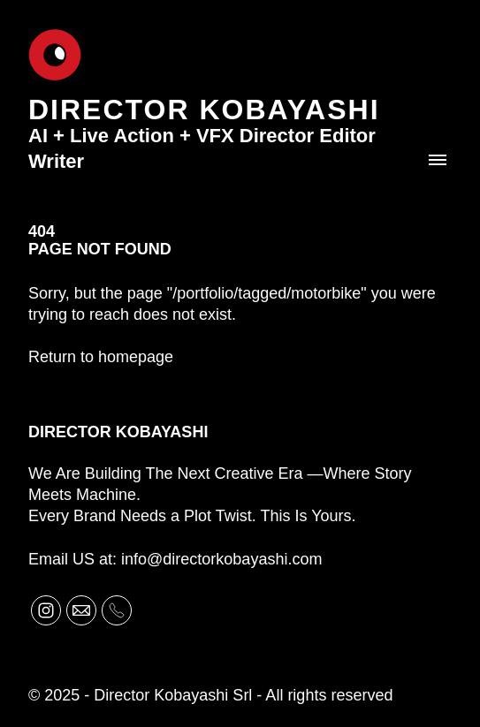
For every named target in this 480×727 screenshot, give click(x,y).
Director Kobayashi (118, 432)
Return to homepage (100, 357)
